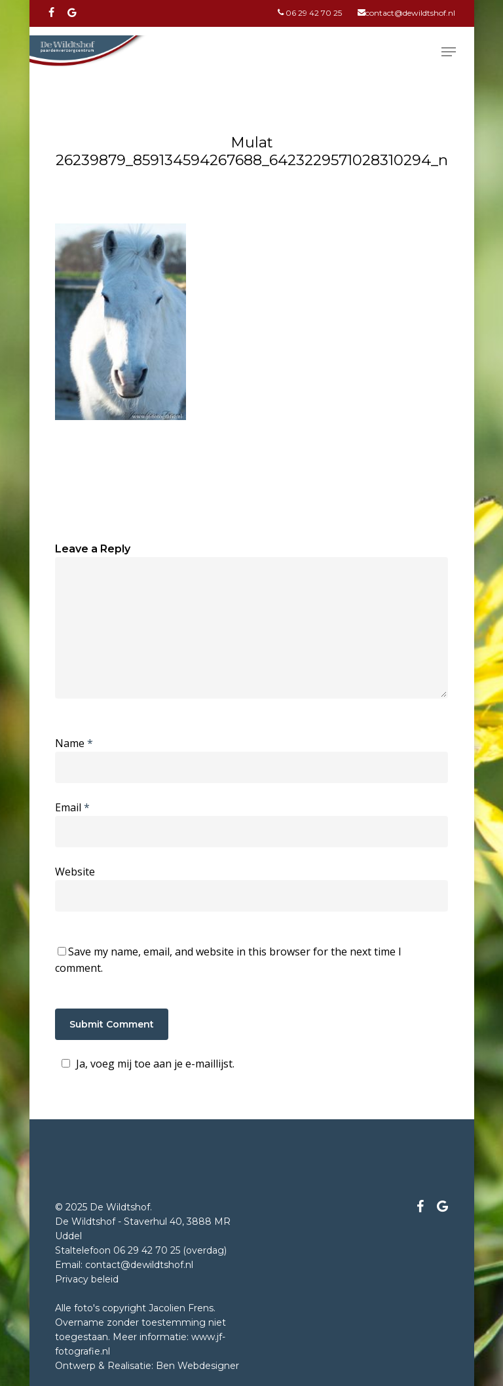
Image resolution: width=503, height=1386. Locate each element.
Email (72, 807)
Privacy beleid (87, 1279)
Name (74, 743)
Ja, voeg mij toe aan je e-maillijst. (146, 1063)
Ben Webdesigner (197, 1366)
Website (75, 871)
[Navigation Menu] (448, 51)
